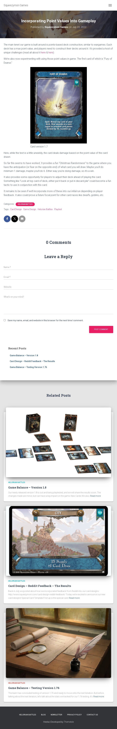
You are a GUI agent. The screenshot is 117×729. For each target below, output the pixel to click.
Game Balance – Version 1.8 (24, 355)
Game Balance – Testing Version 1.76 (28, 367)
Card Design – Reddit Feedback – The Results (32, 361)
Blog (43, 715)
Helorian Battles (25, 204)
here (43, 52)
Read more (95, 496)
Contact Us (92, 715)
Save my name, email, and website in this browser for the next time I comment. (45, 320)
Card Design (16, 209)
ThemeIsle (69, 722)
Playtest (58, 209)
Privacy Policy (74, 715)
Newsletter (56, 715)
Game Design (29, 209)
